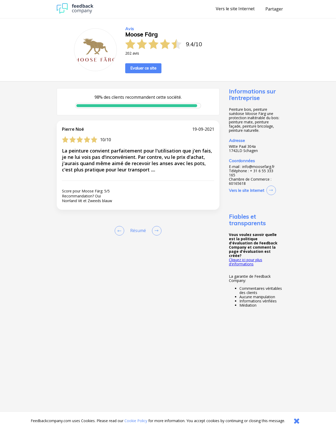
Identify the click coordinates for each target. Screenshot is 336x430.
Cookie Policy (135, 420)
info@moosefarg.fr (258, 167)
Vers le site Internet (235, 9)
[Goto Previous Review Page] (120, 230)
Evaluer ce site (143, 68)
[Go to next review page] (155, 230)
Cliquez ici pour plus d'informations (245, 261)
